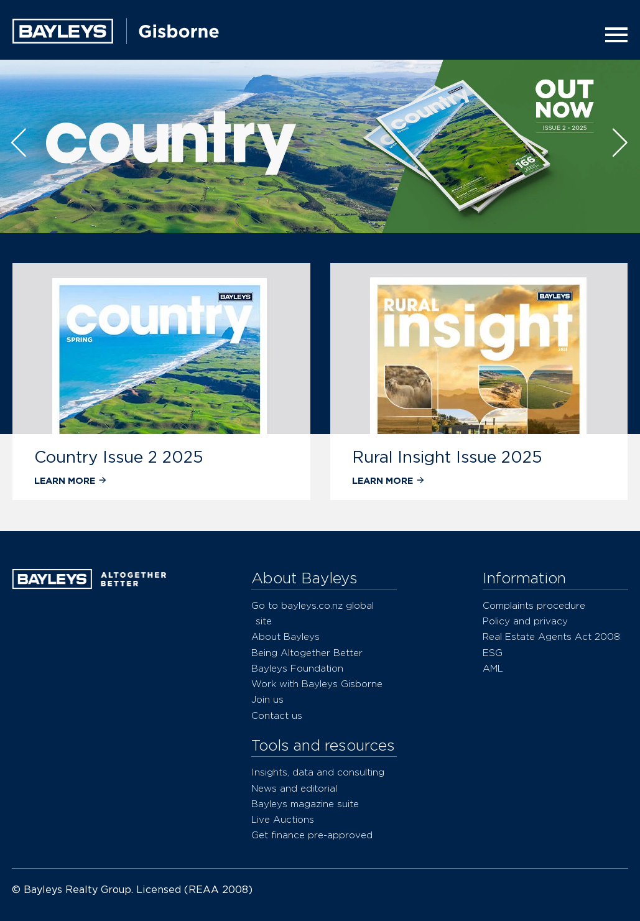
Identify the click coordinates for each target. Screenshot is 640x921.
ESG (493, 653)
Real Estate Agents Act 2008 (551, 636)
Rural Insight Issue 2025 (447, 456)
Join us (267, 699)
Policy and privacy (525, 621)
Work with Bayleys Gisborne (317, 684)
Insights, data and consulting (317, 772)
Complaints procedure (534, 605)
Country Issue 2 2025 (118, 456)
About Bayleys (285, 636)
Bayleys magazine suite (305, 804)
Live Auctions (282, 819)
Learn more (71, 480)
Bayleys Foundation (297, 668)
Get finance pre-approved (312, 835)
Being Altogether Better (307, 653)
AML (493, 668)
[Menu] (612, 34)
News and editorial (294, 788)
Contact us (276, 715)
